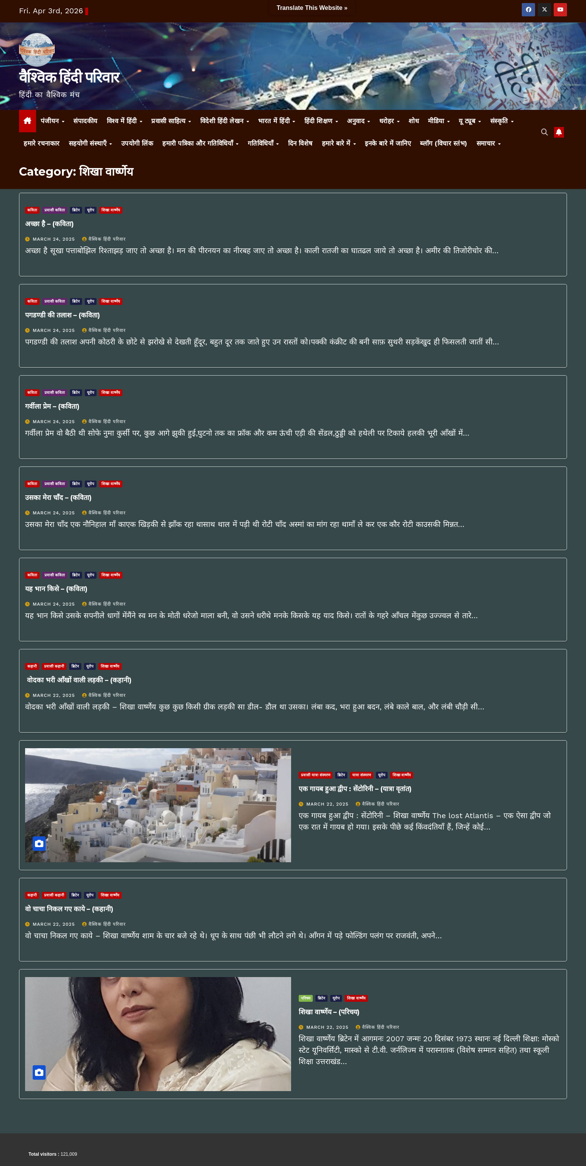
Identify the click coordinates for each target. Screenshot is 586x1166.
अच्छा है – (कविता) (49, 224)
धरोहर (387, 121)
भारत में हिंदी (275, 121)
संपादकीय (85, 121)
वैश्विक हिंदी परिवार (69, 77)
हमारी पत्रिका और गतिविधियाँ (198, 143)
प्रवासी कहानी (54, 666)
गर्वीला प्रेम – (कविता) (52, 406)
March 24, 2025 (55, 239)
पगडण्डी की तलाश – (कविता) (62, 315)
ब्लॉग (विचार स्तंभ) (443, 143)
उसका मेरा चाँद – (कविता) (58, 497)
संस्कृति (500, 121)
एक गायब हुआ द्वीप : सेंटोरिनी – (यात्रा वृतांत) (355, 789)
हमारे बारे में (337, 143)
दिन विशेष (300, 143)
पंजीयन (51, 121)
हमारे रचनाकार (42, 143)
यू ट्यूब (468, 121)
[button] (544, 132)
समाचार (487, 143)
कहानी (32, 666)
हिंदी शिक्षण (319, 121)
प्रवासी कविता (54, 210)
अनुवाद (357, 121)
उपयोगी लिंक (137, 143)
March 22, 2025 (55, 695)
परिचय (305, 998)
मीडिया (437, 121)
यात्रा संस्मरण (361, 775)
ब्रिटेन (76, 210)
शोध (414, 121)
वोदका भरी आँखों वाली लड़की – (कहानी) (78, 680)
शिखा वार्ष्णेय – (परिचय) (329, 1012)
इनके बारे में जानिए (388, 143)
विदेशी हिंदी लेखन (223, 121)
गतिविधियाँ (262, 143)
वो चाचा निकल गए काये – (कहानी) (69, 909)
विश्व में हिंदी (123, 121)
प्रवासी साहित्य (169, 121)
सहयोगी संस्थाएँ (89, 143)
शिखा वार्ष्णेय (110, 210)
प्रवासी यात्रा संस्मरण (315, 775)
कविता (32, 210)
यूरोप (90, 210)
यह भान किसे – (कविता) (56, 589)
